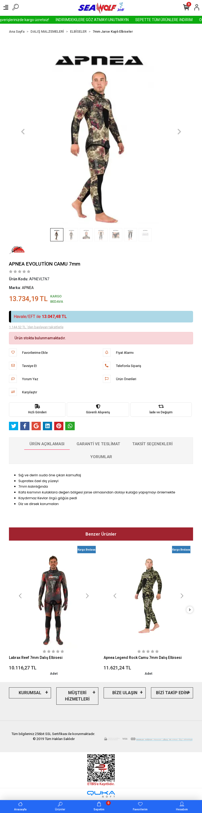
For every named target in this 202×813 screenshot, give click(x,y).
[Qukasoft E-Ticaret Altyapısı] (101, 794)
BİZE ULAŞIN (124, 692)
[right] (189, 610)
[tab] (47, 444)
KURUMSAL (30, 692)
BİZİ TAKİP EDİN (172, 692)
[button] (23, 132)
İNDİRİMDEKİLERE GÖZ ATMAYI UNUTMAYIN (104, 20)
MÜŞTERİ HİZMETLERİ (77, 696)
